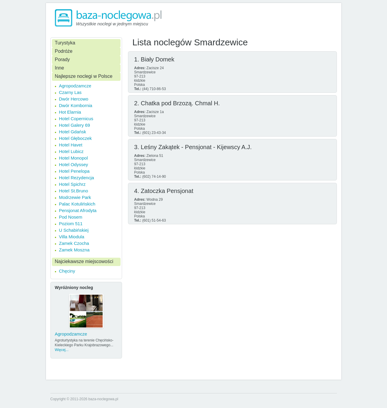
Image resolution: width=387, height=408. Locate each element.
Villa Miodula (71, 236)
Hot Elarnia (70, 112)
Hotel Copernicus (76, 118)
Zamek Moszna (74, 249)
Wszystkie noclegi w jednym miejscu (112, 23)
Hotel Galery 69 (74, 125)
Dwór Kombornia (75, 105)
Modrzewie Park (75, 197)
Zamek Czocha (74, 243)
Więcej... (62, 350)
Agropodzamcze (75, 85)
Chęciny (67, 270)
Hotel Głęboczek (75, 138)
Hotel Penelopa (74, 171)
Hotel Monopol (73, 157)
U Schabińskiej (74, 230)
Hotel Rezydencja (76, 177)
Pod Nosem (70, 217)
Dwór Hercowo (73, 98)
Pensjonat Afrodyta (78, 210)
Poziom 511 (71, 223)
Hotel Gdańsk (72, 131)
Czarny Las (70, 92)
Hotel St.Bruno (73, 190)
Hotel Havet (70, 144)
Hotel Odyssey (73, 164)
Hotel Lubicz (71, 151)
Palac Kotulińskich (77, 203)
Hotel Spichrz (72, 184)
